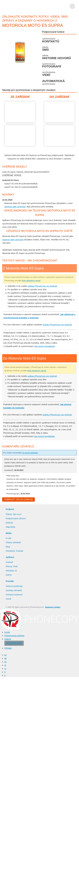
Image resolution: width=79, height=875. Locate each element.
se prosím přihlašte (33, 452)
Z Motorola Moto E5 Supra (20, 111)
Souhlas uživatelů (14, 590)
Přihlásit (8, 648)
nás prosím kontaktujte (45, 346)
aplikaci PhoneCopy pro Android (44, 286)
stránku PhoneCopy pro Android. (59, 324)
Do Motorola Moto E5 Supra (59, 111)
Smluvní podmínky (14, 586)
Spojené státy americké (15, 206)
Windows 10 (11, 571)
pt (5, 665)
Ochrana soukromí (14, 595)
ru (5, 669)
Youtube (19, 551)
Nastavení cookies (51, 607)
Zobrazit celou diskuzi (18, 499)
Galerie (7, 639)
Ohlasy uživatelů (13, 542)
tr (5, 675)
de (5, 658)
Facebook (10, 551)
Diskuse (9, 523)
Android (9, 562)
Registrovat (13, 643)
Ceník (8, 599)
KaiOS (8, 575)
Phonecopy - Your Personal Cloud (18, 6)
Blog (8, 547)
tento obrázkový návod (44, 280)
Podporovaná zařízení (16, 518)
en (5, 655)
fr (5, 672)
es (5, 662)
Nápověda (10, 527)
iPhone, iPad (11, 566)
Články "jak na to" (14, 514)
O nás (8, 538)
